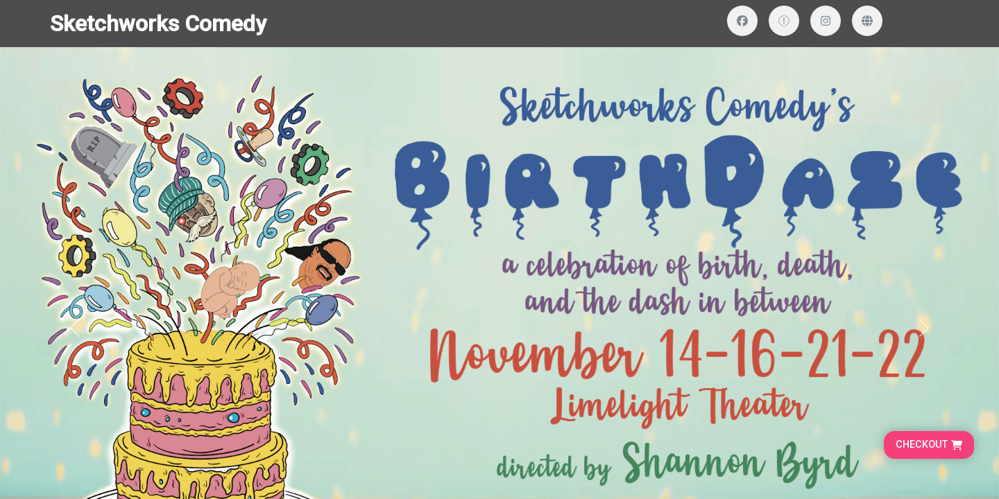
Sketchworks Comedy (158, 23)
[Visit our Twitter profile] (784, 21)
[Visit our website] (867, 21)
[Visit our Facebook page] (742, 21)
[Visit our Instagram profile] (825, 21)
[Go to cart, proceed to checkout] (929, 445)
